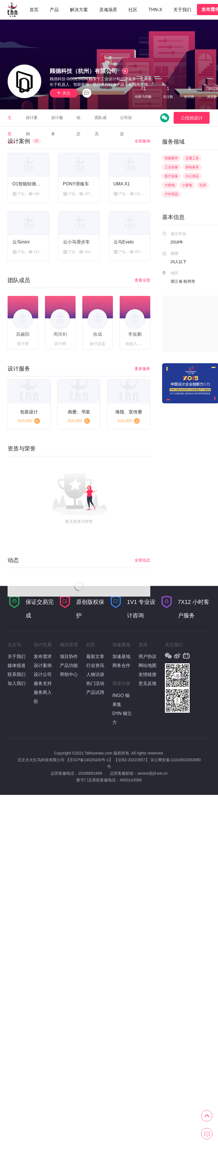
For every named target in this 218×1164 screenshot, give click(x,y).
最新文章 (95, 656)
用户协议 (147, 656)
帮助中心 (69, 674)
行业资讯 (95, 665)
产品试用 (95, 692)
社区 (132, 9)
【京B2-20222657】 (131, 760)
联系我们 (17, 674)
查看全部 (142, 280)
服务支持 (43, 683)
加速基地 (121, 656)
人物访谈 (95, 674)
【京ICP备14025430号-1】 (89, 760)
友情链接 (147, 674)
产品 (54, 9)
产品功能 (69, 665)
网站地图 (147, 665)
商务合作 (121, 665)
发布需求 (43, 656)
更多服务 (142, 368)
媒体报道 (17, 665)
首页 (33, 9)
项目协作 (69, 656)
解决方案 (79, 9)
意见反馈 (147, 683)
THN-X (155, 9)
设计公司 (43, 674)
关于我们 (182, 9)
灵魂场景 (108, 9)
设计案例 (43, 665)
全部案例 (142, 141)
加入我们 (17, 683)
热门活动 (95, 683)
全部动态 (142, 560)
